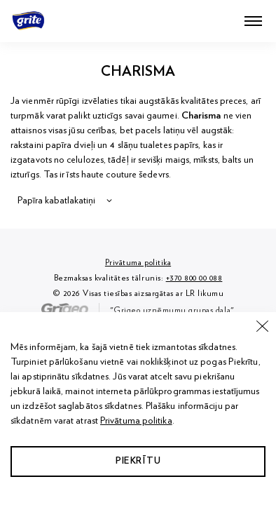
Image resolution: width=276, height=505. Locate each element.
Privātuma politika (136, 421)
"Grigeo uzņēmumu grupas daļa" (137, 310)
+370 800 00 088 (194, 278)
